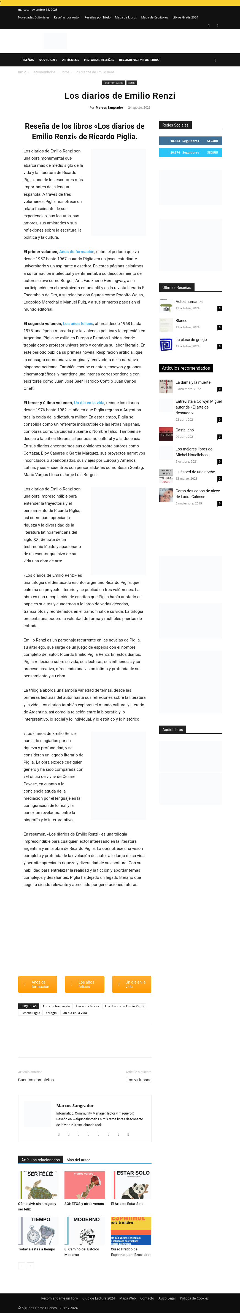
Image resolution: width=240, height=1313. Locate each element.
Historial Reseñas (99, 60)
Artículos (70, 60)
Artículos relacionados (40, 1160)
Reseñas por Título (97, 17)
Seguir (212, 141)
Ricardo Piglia (31, 1013)
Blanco (182, 320)
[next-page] (30, 1265)
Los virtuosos (138, 1079)
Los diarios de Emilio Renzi (124, 1006)
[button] (215, 60)
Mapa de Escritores (154, 17)
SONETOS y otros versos (84, 1204)
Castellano (185, 430)
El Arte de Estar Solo (127, 1204)
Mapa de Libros (126, 17)
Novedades (48, 60)
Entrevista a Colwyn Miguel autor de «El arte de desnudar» (199, 407)
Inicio (22, 72)
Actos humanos (189, 301)
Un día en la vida (89, 402)
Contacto (147, 1298)
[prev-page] (21, 1265)
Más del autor (78, 1160)
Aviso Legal (167, 1298)
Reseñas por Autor (67, 17)
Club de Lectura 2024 (98, 1298)
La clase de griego (191, 339)
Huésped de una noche (195, 472)
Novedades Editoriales (34, 17)
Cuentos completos (36, 1079)
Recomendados (43, 72)
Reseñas (27, 60)
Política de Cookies (194, 1298)
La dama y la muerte (193, 382)
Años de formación (76, 251)
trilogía (51, 1013)
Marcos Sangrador (109, 107)
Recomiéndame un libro (139, 60)
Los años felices (78, 323)
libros (65, 72)
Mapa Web (127, 1298)
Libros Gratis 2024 (185, 17)
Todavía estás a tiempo (36, 1249)
